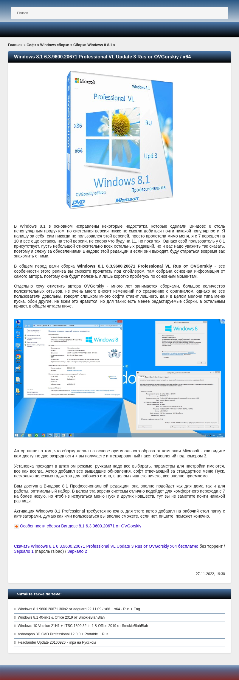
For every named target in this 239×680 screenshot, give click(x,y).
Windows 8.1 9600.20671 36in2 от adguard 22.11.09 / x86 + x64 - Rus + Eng (79, 609)
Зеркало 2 (77, 551)
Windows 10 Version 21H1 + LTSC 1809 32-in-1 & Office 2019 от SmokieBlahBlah (83, 626)
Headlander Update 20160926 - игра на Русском (57, 642)
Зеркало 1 (24, 551)
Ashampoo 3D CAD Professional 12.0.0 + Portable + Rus (63, 634)
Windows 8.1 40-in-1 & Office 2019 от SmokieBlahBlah (61, 617)
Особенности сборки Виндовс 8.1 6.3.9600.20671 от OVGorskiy (80, 526)
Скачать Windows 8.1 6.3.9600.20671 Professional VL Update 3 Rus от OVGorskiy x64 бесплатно (106, 546)
